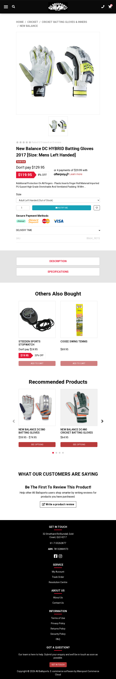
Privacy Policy (58, 623)
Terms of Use (58, 618)
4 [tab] (63, 453)
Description (58, 261)
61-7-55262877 (58, 543)
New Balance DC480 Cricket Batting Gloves (76, 431)
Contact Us (58, 603)
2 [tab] (56, 453)
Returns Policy (58, 628)
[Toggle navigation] (6, 6)
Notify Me (62, 208)
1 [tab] (53, 453)
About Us (58, 597)
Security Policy (58, 634)
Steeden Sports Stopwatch (29, 343)
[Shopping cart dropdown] (109, 6)
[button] (97, 207)
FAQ (58, 639)
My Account (58, 571)
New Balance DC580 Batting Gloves (32, 431)
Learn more (75, 174)
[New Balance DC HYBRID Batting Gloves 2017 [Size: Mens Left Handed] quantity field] (23, 207)
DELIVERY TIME (58, 230)
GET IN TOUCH (58, 665)
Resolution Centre (58, 582)
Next (102, 421)
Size (18, 194)
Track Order (58, 577)
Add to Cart (37, 363)
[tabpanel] (37, 333)
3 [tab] (59, 453)
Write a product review (58, 504)
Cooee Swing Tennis (73, 341)
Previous (13, 421)
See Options (37, 444)
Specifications (58, 271)
